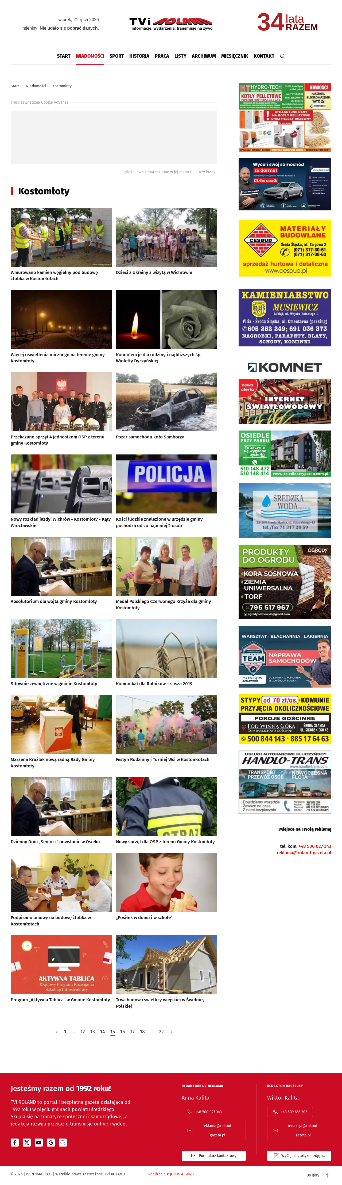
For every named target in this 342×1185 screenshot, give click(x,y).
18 (142, 1032)
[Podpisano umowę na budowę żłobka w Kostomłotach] (61, 890)
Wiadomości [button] (90, 56)
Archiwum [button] (204, 56)
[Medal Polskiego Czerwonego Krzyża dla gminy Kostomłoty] (166, 574)
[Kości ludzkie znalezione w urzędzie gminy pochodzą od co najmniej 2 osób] (166, 492)
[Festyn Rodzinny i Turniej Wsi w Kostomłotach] (166, 732)
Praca (162, 56)
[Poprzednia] (57, 1032)
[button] (282, 56)
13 (92, 1032)
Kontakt (264, 56)
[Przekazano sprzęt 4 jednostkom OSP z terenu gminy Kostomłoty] (61, 409)
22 (161, 1032)
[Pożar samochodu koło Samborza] (166, 409)
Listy (180, 56)
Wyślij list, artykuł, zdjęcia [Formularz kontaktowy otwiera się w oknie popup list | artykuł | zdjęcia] (299, 1156)
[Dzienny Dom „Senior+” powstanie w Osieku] (61, 811)
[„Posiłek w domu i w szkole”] (166, 890)
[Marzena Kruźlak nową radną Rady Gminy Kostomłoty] (61, 732)
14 (102, 1032)
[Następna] (171, 1032)
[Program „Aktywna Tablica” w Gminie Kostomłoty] (61, 973)
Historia (139, 56)
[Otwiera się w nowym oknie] (15, 1143)
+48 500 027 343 (314, 846)
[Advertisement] (114, 137)
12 (82, 1032)
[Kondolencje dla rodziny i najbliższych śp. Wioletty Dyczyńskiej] (166, 327)
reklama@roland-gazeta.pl (304, 853)
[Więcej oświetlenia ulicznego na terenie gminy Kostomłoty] (61, 327)
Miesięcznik (234, 56)
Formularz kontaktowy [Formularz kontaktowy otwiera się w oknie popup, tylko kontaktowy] (213, 1156)
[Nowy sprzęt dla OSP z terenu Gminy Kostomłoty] (166, 811)
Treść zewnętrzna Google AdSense (40, 102)
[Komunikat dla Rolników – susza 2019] (166, 653)
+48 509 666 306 (290, 1112)
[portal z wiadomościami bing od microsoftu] (63, 1143)
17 (132, 1032)
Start (64, 56)
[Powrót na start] (171, 24)
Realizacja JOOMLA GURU (171, 1174)
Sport (117, 56)
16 (122, 1032)
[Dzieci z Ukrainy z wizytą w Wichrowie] (166, 245)
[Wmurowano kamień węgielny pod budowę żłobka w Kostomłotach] (61, 245)
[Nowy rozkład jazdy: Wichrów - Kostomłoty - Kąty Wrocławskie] (61, 492)
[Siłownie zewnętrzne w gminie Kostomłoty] (61, 653)
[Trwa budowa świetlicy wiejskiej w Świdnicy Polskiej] (166, 973)
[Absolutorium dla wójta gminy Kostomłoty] (61, 574)
